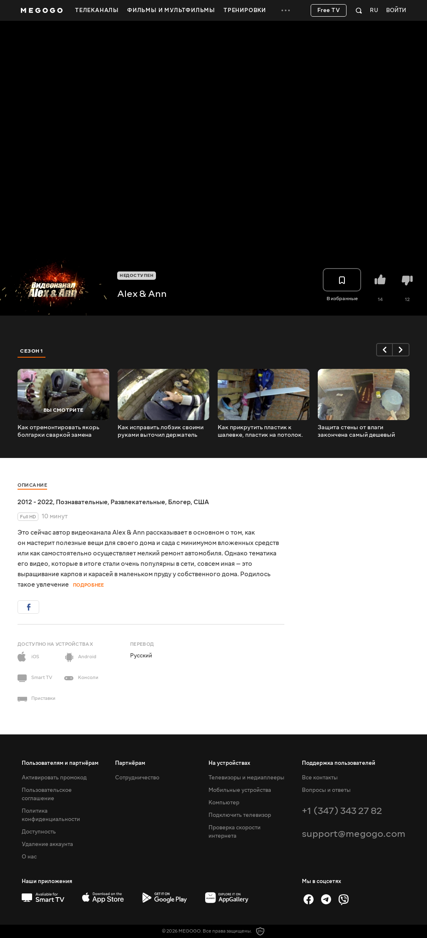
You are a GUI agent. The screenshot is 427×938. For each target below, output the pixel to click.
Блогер (179, 502)
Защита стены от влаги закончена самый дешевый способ (356, 431)
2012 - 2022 (35, 502)
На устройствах (229, 763)
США (201, 502)
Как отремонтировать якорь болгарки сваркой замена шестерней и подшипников (58, 431)
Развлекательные (138, 502)
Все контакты (320, 777)
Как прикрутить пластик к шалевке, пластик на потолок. (260, 431)
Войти (396, 10)
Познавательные (82, 502)
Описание (32, 485)
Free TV (328, 10)
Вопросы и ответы (326, 790)
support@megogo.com (353, 833)
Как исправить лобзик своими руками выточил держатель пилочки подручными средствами (160, 431)
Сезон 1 (31, 351)
